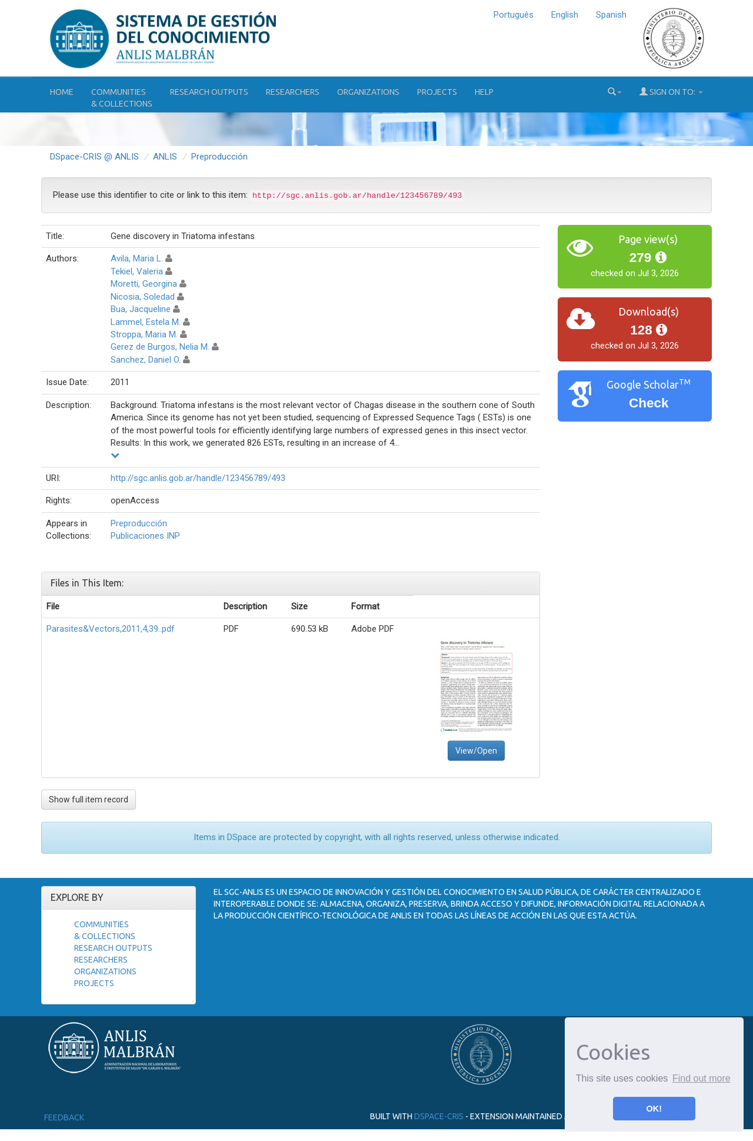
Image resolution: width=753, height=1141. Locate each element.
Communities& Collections (121, 97)
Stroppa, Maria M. (144, 334)
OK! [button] (654, 1108)
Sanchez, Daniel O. (146, 359)
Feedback (64, 1117)
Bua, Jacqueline (141, 309)
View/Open (476, 750)
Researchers (292, 92)
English (564, 14)
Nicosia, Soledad (143, 296)
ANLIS (165, 156)
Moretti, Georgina (144, 283)
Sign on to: (671, 92)
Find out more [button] (701, 1078)
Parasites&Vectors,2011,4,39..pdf (110, 628)
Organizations (368, 92)
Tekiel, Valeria (137, 271)
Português (514, 14)
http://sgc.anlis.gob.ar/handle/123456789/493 (198, 478)
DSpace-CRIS (439, 1115)
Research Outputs (209, 92)
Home (62, 92)
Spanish (611, 14)
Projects (437, 92)
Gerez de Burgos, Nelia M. (160, 346)
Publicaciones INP (145, 535)
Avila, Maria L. (137, 258)
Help (484, 92)
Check (649, 403)
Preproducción (219, 156)
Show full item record (88, 799)
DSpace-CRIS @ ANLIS (94, 156)
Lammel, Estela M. (146, 322)
